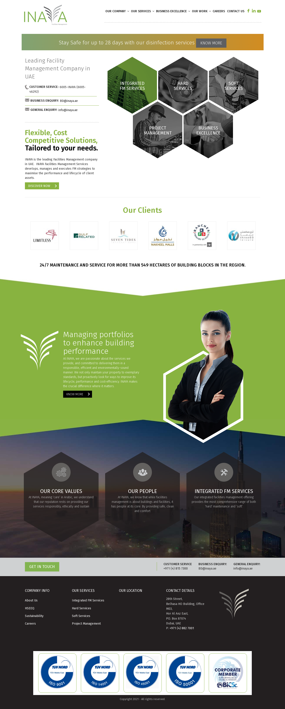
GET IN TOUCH (42, 566)
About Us (31, 600)
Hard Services (81, 608)
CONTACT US (235, 11)
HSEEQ (29, 608)
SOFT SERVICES (233, 86)
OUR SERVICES (143, 11)
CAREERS (219, 11)
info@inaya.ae (68, 110)
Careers (30, 623)
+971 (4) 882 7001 (182, 628)
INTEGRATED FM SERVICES (132, 86)
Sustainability (34, 616)
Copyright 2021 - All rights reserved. (142, 699)
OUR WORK (202, 11)
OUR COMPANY (117, 11)
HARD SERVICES (183, 86)
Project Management (86, 623)
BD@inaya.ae (69, 101)
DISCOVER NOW (39, 186)
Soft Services (81, 616)
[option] (44, 237)
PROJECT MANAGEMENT (157, 130)
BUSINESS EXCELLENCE (173, 11)
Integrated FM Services (88, 600)
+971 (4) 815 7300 (175, 568)
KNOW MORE (211, 43)
